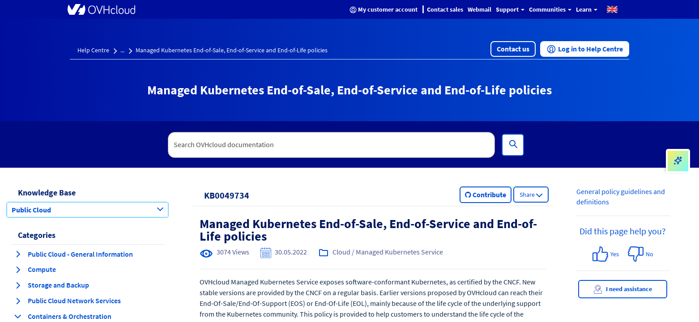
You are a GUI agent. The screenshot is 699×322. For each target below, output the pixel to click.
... (122, 50)
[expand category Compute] (17, 269)
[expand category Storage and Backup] (17, 285)
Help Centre (93, 50)
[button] (612, 9)
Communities (550, 9)
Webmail (479, 9)
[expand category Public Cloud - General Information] (17, 254)
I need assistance (622, 289)
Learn (586, 9)
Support (510, 9)
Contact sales (445, 9)
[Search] (513, 145)
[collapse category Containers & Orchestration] (17, 316)
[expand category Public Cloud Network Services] (17, 301)
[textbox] (331, 145)
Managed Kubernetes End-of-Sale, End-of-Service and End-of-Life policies (232, 50)
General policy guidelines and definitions (620, 196)
